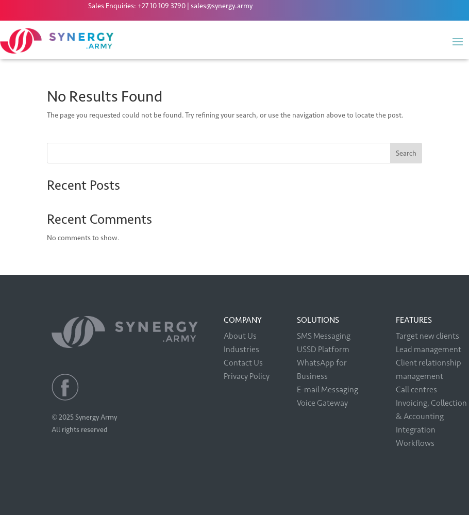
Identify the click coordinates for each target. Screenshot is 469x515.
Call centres (416, 389)
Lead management (428, 349)
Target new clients (427, 336)
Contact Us (243, 363)
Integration (415, 430)
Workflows (415, 443)
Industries (241, 349)
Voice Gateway (322, 403)
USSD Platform (323, 349)
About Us (240, 336)
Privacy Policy (247, 376)
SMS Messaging (323, 336)
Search (406, 153)
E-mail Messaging (327, 389)
